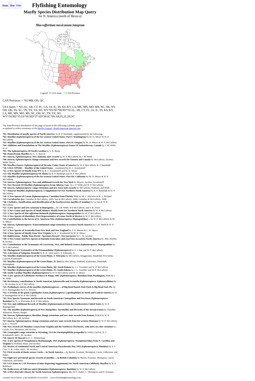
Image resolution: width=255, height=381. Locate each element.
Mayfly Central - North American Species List (59, 128)
